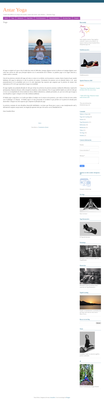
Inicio (6, 18)
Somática (82, 135)
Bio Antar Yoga (67, 18)
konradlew (52, 397)
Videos (81, 130)
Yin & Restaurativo (41, 18)
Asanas (81, 119)
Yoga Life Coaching (85, 117)
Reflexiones (83, 125)
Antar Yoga (15, 10)
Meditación (20, 18)
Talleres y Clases (84, 114)
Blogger (68, 397)
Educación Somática (54, 18)
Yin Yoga (82, 132)
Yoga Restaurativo (84, 122)
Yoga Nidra (29, 18)
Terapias (76, 18)
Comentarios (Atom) (43, 127)
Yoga (12, 18)
